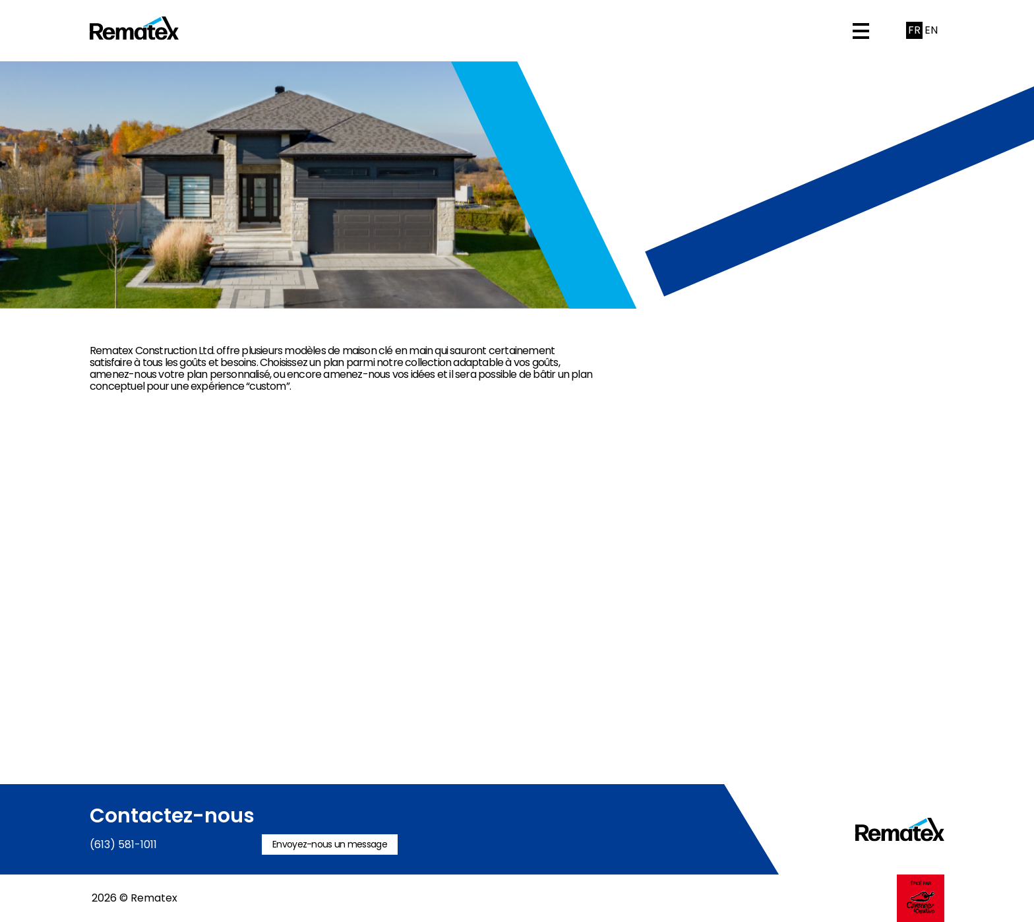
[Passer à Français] (914, 30)
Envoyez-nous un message (329, 844)
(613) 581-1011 (123, 844)
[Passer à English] (931, 30)
